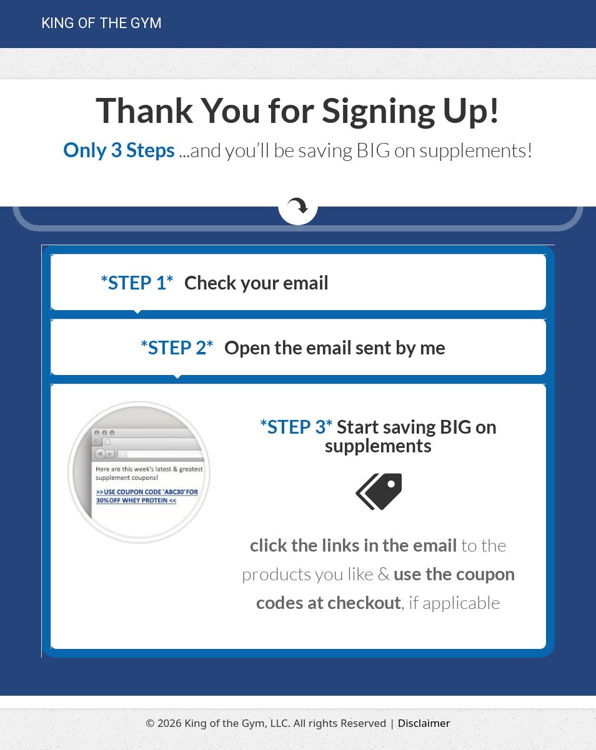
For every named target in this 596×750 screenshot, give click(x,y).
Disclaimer (424, 723)
